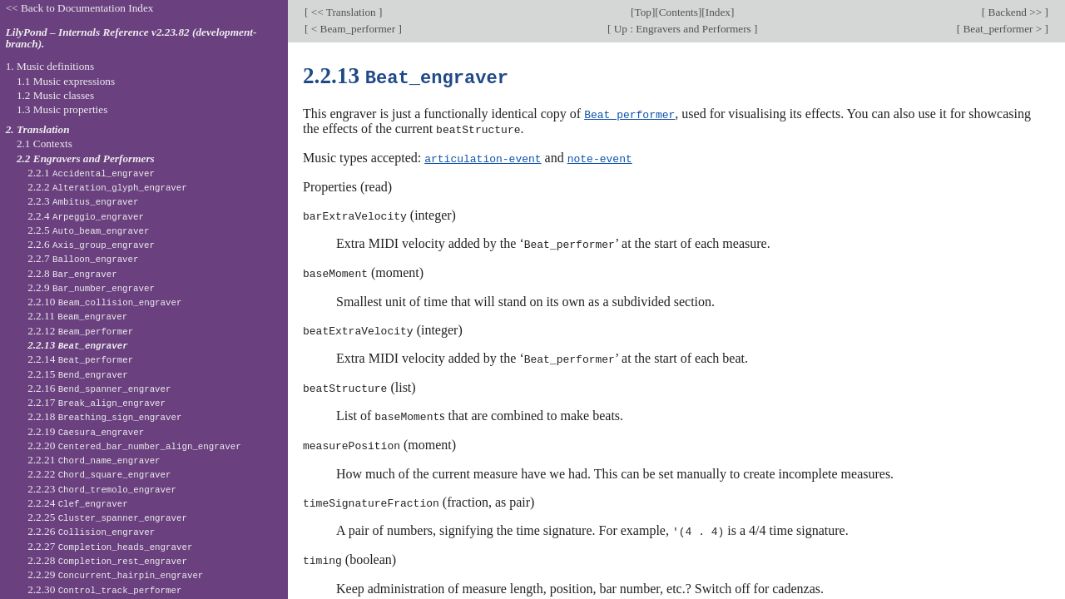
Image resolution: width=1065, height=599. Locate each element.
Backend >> (1014, 12)
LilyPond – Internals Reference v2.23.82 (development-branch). (131, 38)
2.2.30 (104, 589)
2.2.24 (77, 503)
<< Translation (343, 12)
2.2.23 (101, 489)
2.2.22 (99, 474)
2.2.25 (107, 517)
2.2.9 (91, 287)
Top (642, 12)
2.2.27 (109, 546)
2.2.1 (91, 172)
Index (718, 12)
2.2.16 (99, 388)
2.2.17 (96, 402)
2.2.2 (107, 187)
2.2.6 (91, 244)
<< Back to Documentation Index (80, 8)
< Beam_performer (353, 28)
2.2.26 (91, 531)
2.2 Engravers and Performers (86, 158)
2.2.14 (80, 359)
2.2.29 (115, 574)
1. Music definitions (50, 66)
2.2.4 (85, 216)
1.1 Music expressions (66, 81)
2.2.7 (82, 258)
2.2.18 (104, 416)
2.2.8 (72, 273)
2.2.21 (93, 459)
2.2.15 (77, 374)
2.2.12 (80, 330)
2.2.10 (104, 301)
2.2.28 (107, 560)
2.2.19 (85, 431)
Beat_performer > (1002, 28)
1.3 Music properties (62, 109)
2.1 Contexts (44, 143)
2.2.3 (82, 201)
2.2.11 (77, 315)
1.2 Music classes (55, 95)
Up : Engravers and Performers (682, 28)
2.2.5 (88, 230)
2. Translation (38, 129)
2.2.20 (133, 445)
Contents (678, 12)
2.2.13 (77, 345)
